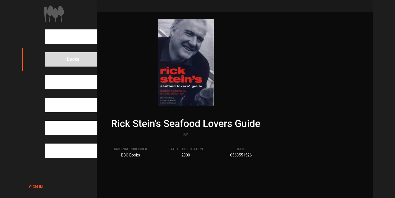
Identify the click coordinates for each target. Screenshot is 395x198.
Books (63, 59)
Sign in (36, 187)
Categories (68, 105)
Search (64, 36)
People (64, 82)
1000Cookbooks (54, 14)
